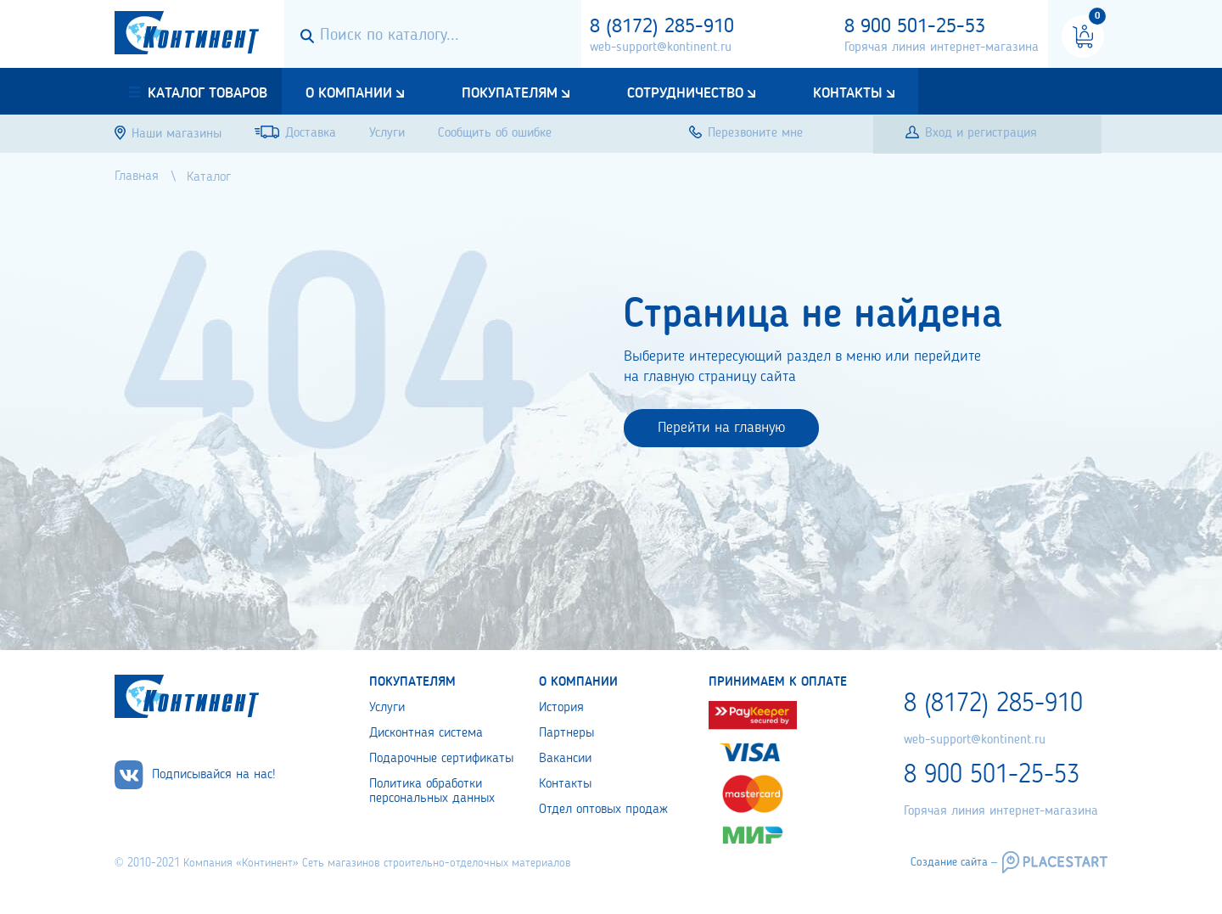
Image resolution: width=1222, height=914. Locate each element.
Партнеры (566, 733)
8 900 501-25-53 (914, 27)
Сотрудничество (685, 93)
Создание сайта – (954, 862)
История (561, 708)
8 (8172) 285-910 (662, 27)
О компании (349, 93)
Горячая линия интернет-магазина (941, 47)
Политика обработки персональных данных (432, 791)
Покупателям (510, 93)
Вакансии (565, 758)
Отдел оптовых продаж (603, 809)
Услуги (387, 708)
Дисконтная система (426, 733)
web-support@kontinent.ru (661, 47)
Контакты (848, 93)
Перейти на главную (721, 427)
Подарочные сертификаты (441, 758)
